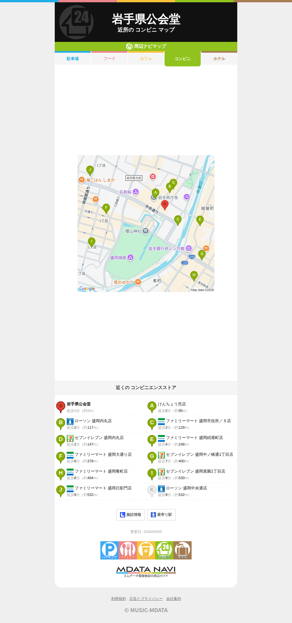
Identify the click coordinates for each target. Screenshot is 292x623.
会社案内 (173, 599)
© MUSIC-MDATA (146, 610)
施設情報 (130, 514)
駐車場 (73, 58)
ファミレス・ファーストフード (128, 550)
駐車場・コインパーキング (109, 550)
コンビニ (182, 58)
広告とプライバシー (146, 599)
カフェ (146, 58)
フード (109, 58)
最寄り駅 (161, 514)
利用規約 (118, 599)
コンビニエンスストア (164, 550)
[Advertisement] (146, 111)
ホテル (219, 58)
